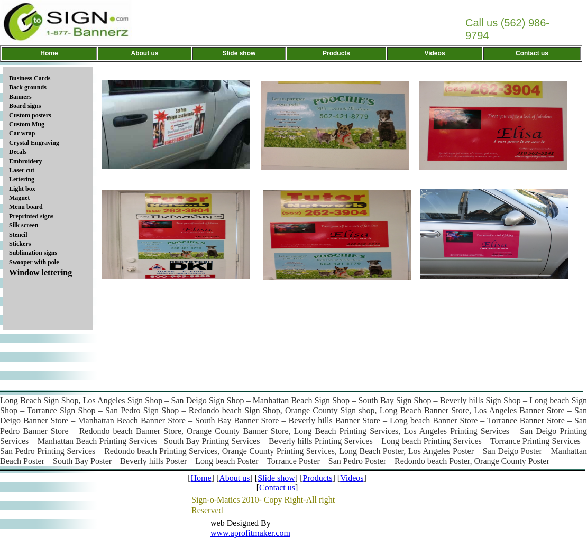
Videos (351, 478)
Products (317, 478)
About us (234, 478)
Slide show (276, 478)
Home (200, 478)
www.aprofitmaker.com (250, 532)
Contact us (277, 487)
